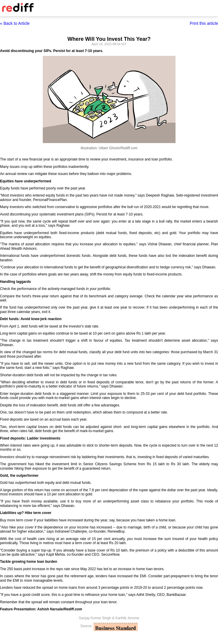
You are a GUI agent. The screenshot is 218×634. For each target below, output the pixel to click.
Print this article (204, 23)
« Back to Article (14, 23)
